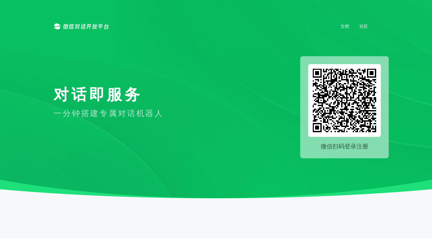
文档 (345, 26)
